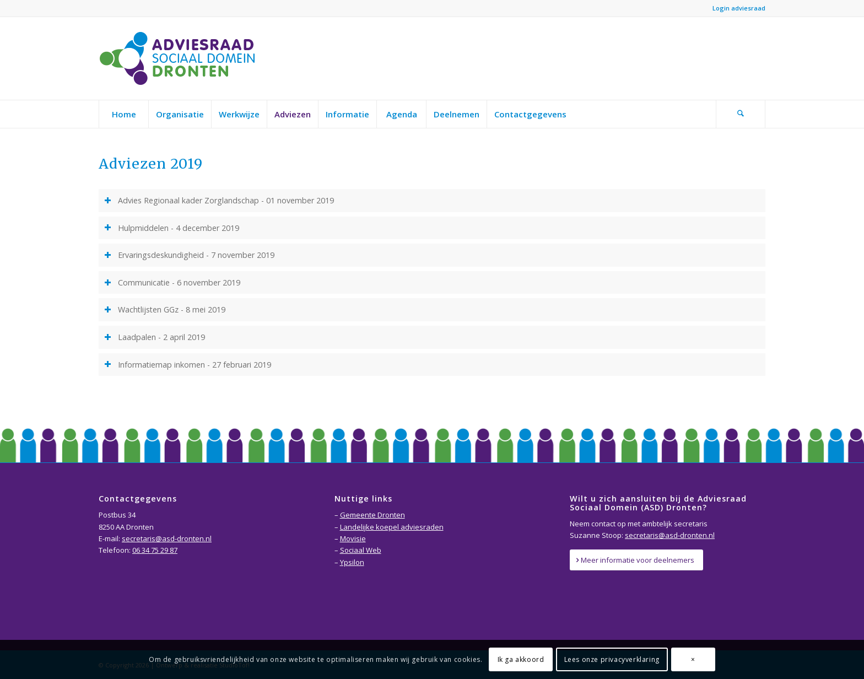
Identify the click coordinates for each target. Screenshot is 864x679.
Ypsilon (352, 562)
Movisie (353, 538)
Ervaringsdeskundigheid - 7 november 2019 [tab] (189, 255)
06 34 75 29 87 (154, 550)
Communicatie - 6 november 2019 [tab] (172, 282)
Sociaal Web (360, 550)
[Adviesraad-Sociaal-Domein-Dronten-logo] (180, 58)
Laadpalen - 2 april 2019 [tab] (154, 337)
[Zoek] (740, 114)
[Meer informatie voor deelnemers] (636, 560)
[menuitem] (123, 114)
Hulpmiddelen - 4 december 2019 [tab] (171, 228)
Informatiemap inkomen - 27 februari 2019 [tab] (187, 364)
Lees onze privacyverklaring (612, 659)
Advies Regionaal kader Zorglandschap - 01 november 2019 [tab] (219, 200)
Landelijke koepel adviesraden (392, 527)
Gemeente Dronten (372, 515)
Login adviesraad (738, 8)
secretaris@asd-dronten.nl (167, 538)
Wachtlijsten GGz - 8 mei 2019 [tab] (164, 309)
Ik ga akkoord (521, 659)
